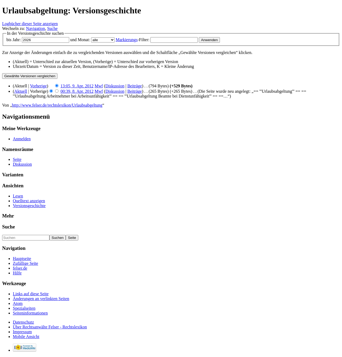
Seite (17, 159)
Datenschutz (23, 322)
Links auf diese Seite (31, 294)
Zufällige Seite (25, 263)
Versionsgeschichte (29, 205)
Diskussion (114, 86)
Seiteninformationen (30, 313)
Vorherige (38, 86)
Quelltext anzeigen (29, 201)
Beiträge (134, 86)
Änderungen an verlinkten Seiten (41, 298)
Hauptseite (22, 258)
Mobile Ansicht (26, 336)
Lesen (18, 196)
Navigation (35, 28)
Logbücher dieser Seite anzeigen (30, 23)
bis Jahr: (13, 39)
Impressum (22, 331)
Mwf (99, 86)
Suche (52, 28)
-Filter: (132, 39)
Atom (17, 303)
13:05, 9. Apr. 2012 (77, 86)
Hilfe (17, 273)
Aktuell (20, 91)
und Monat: (80, 39)
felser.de (20, 268)
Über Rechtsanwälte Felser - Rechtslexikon (50, 327)
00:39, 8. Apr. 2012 (77, 91)
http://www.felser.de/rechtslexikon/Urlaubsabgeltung (57, 105)
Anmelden (22, 139)
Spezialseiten (24, 308)
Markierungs (127, 39)
